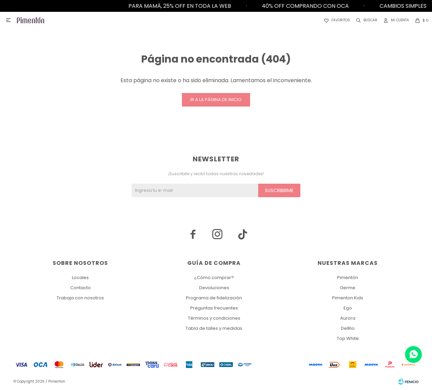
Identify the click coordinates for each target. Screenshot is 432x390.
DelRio (348, 328)
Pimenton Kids (347, 298)
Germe (347, 287)
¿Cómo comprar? (214, 277)
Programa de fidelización (214, 298)
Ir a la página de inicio (216, 99)
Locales (80, 277)
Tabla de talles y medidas (214, 328)
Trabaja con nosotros (80, 298)
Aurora (347, 318)
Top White (348, 338)
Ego (348, 308)
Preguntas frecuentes (214, 308)
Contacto (80, 287)
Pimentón (347, 277)
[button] (365, 20)
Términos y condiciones (214, 318)
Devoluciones (214, 287)
